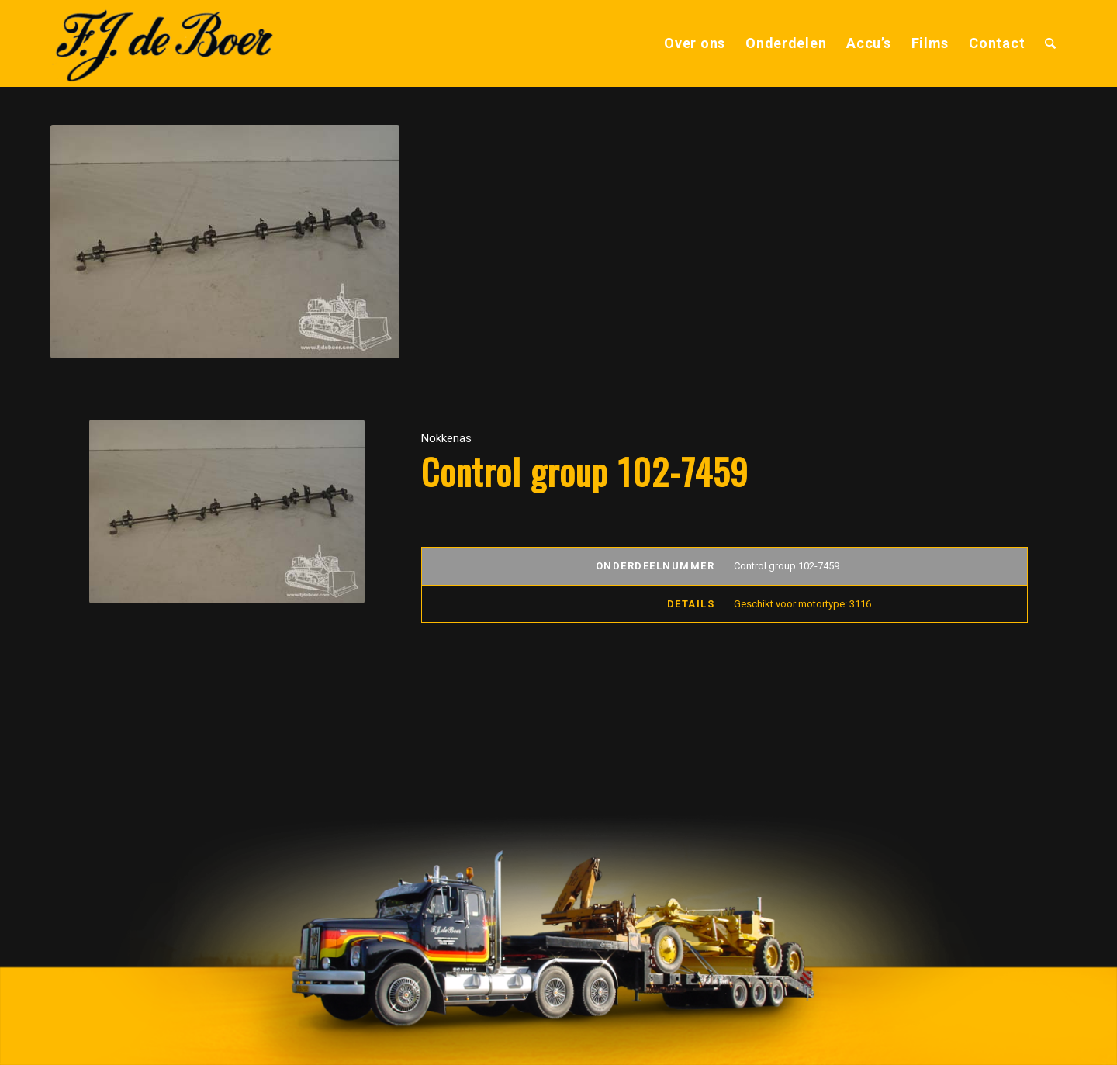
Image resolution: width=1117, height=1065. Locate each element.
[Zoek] (1051, 43)
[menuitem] (694, 43)
